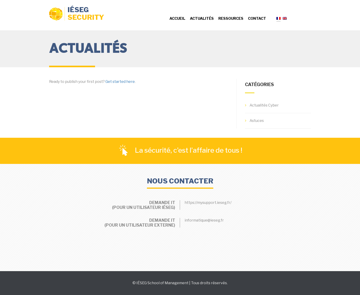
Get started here (120, 81)
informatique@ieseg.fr (204, 220)
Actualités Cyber (264, 105)
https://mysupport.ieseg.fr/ (208, 202)
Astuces (257, 120)
